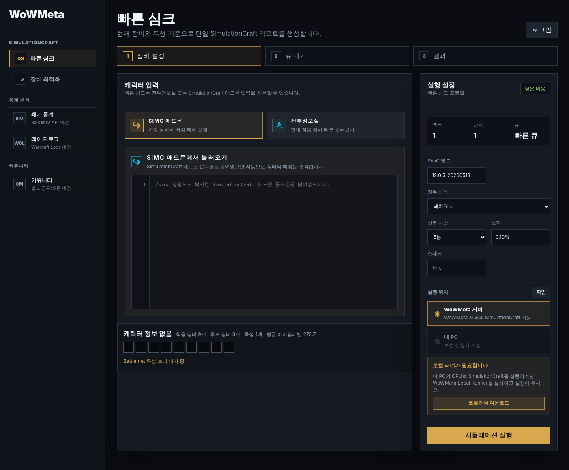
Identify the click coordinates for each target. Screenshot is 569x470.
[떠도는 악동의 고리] (191, 347)
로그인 (542, 30)
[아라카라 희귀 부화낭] (204, 347)
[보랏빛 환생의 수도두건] (128, 347)
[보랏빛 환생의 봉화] (153, 347)
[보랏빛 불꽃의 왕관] (141, 347)
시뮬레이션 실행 (488, 435)
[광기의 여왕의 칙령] (216, 347)
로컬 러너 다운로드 (488, 403)
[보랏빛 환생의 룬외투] (166, 347)
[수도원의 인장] (179, 347)
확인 (541, 292)
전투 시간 (456, 232)
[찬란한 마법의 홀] (229, 347)
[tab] (194, 125)
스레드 (456, 263)
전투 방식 (488, 201)
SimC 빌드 (456, 171)
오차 (520, 232)
